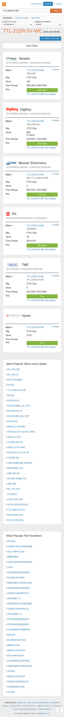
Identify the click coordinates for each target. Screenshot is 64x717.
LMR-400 (11, 484)
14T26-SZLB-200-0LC (18, 504)
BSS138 (11, 635)
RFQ (42, 296)
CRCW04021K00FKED (18, 588)
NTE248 (11, 541)
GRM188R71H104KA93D (19, 583)
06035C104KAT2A (16, 676)
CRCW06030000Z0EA (18, 619)
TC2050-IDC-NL (15, 442)
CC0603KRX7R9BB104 (18, 629)
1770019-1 (12, 494)
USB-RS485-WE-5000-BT (19, 463)
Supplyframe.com (43, 713)
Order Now (42, 195)
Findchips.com (4, 4)
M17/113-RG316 (15, 520)
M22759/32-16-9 (15, 515)
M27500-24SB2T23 (16, 478)
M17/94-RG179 (14, 411)
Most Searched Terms (42, 703)
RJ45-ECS (12, 421)
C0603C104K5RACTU (18, 609)
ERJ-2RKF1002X (15, 655)
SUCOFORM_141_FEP (18, 406)
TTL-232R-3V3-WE (16, 390)
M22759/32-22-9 (15, 468)
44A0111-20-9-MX (16, 426)
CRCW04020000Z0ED (18, 624)
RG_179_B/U (13, 369)
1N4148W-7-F (14, 598)
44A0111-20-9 (14, 437)
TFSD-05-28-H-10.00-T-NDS (21, 432)
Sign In (59, 4)
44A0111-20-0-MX (16, 447)
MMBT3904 (12, 557)
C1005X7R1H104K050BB (19, 546)
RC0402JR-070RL (16, 577)
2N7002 (11, 671)
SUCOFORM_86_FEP (18, 416)
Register (48, 4)
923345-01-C (13, 400)
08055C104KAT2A (16, 650)
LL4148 (10, 692)
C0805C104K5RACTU (18, 593)
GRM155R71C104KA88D (19, 603)
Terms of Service (29, 706)
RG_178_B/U (13, 489)
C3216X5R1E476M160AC (20, 562)
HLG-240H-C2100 (16, 551)
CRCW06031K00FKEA (18, 661)
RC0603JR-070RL (16, 687)
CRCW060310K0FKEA (18, 572)
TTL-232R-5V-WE (35, 70)
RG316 (10, 385)
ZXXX (10, 567)
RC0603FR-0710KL (16, 640)
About (29, 703)
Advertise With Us (44, 709)
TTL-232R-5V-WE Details (50, 39)
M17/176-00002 (14, 380)
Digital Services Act (44, 706)
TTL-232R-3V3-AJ (16, 510)
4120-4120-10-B (15, 499)
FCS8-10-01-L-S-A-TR (18, 452)
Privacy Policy (15, 706)
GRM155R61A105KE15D (19, 666)
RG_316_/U (13, 374)
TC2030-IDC (13, 458)
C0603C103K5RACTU (18, 681)
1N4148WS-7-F (14, 614)
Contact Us (21, 703)
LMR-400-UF (13, 473)
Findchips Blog (37, 4)
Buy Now (42, 90)
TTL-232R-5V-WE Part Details (41, 94)
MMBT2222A (13, 645)
